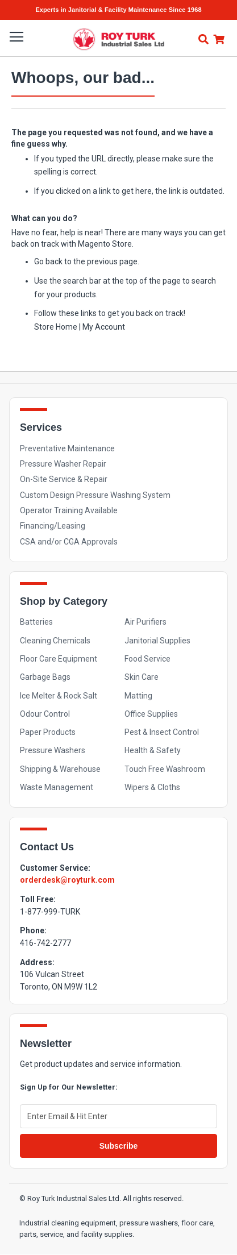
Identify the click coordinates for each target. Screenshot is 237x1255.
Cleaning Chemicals (55, 640)
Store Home (55, 326)
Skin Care (141, 676)
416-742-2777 (45, 943)
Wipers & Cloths (152, 787)
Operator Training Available (69, 510)
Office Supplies (151, 713)
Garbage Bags (45, 676)
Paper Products (48, 732)
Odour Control (45, 713)
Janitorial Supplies (157, 640)
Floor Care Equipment (58, 658)
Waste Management (56, 787)
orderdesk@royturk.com (67, 879)
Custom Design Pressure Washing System (95, 495)
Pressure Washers (52, 750)
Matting (138, 695)
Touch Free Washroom (164, 769)
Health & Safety (152, 750)
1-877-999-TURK (50, 911)
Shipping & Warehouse (60, 769)
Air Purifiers (145, 621)
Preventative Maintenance (67, 448)
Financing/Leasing (52, 525)
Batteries (36, 621)
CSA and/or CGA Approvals (69, 541)
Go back (48, 261)
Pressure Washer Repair (63, 463)
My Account (103, 326)
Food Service (147, 658)
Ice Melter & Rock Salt (58, 695)
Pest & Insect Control (161, 732)
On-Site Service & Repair (63, 479)
